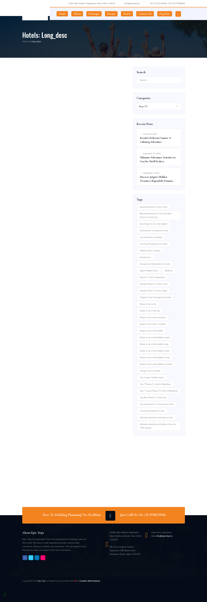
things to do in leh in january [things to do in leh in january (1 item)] (153, 317)
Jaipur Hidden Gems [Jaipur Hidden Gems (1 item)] (149, 270)
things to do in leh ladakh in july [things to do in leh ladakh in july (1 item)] (154, 344)
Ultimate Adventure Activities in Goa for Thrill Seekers (157, 159)
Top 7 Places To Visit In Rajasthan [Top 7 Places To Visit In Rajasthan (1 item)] (155, 384)
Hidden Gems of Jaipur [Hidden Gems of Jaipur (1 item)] (150, 250)
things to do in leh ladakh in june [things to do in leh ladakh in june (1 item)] (154, 350)
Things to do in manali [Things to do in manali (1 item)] (150, 371)
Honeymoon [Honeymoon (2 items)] (145, 257)
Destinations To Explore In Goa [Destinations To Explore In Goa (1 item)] (154, 230)
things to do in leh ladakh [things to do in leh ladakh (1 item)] (151, 330)
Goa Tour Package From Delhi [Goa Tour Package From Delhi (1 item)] (153, 244)
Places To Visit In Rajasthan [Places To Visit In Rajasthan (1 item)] (152, 277)
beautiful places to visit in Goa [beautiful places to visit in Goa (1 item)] (153, 207)
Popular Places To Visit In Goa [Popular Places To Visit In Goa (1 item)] (153, 284)
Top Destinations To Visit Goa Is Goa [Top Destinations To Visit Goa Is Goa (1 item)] (156, 404)
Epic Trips (42, 581)
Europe (111, 13)
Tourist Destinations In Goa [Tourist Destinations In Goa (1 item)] (152, 411)
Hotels (127, 13)
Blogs (141, 106)
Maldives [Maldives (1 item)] (169, 270)
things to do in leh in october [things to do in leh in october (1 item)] (153, 324)
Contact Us (145, 13)
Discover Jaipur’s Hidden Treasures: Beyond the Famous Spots (156, 179)
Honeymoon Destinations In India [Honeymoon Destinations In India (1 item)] (155, 264)
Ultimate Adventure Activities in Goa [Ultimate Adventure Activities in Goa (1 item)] (156, 417)
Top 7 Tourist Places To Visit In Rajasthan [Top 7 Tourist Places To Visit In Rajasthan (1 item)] (159, 391)
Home (62, 13)
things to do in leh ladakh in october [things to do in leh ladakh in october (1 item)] (156, 364)
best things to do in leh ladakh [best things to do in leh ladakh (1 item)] (153, 224)
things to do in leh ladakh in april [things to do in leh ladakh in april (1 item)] (155, 337)
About (77, 13)
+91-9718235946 (158, 3)
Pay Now (164, 13)
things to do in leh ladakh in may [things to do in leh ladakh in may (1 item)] (155, 357)
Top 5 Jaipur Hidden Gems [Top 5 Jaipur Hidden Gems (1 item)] (152, 377)
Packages (94, 13)
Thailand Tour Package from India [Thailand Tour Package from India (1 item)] (155, 297)
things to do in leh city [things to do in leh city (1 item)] (150, 310)
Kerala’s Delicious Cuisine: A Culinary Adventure (155, 139)
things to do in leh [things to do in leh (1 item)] (148, 304)
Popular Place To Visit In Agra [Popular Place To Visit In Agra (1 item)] (153, 290)
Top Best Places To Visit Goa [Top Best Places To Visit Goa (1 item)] (153, 397)
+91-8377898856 (176, 3)
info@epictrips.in (132, 3)
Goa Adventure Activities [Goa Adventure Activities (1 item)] (151, 237)
